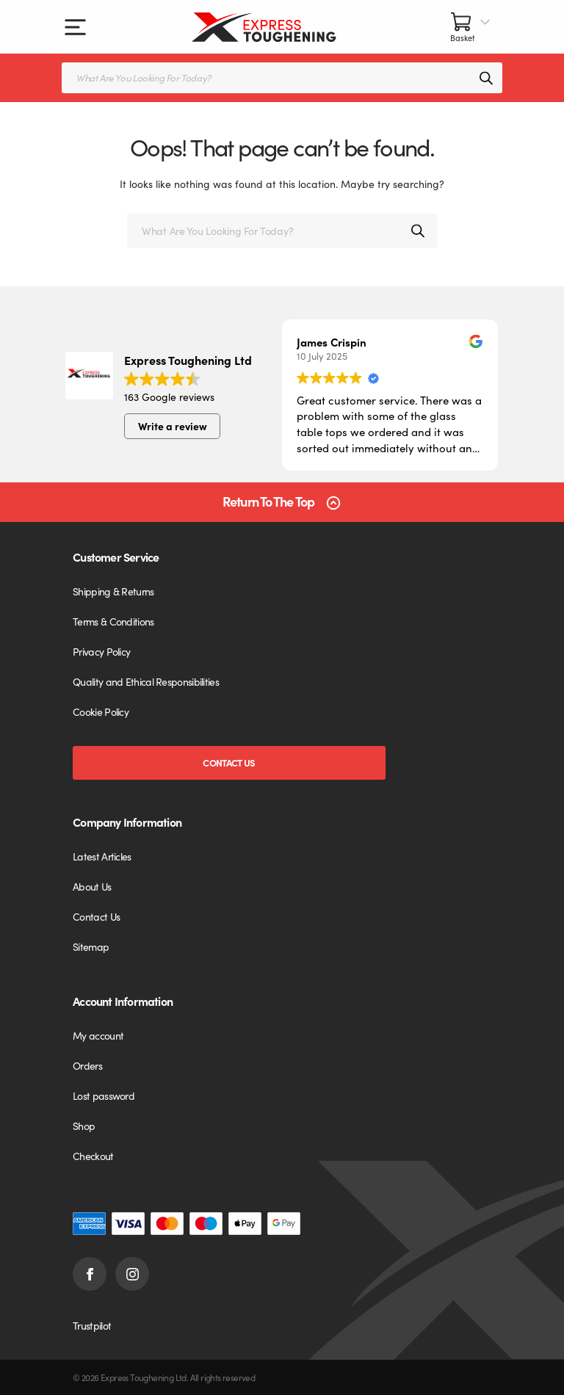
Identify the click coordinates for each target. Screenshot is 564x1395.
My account (98, 1035)
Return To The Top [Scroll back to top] (268, 501)
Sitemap (91, 946)
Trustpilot (92, 1325)
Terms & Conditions (113, 621)
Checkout (93, 1155)
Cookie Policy (101, 711)
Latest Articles (102, 856)
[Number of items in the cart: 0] (470, 27)
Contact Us (229, 762)
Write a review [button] (172, 425)
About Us (92, 886)
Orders (87, 1065)
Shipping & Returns (113, 591)
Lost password (103, 1095)
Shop (84, 1125)
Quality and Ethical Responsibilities (146, 681)
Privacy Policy (101, 651)
